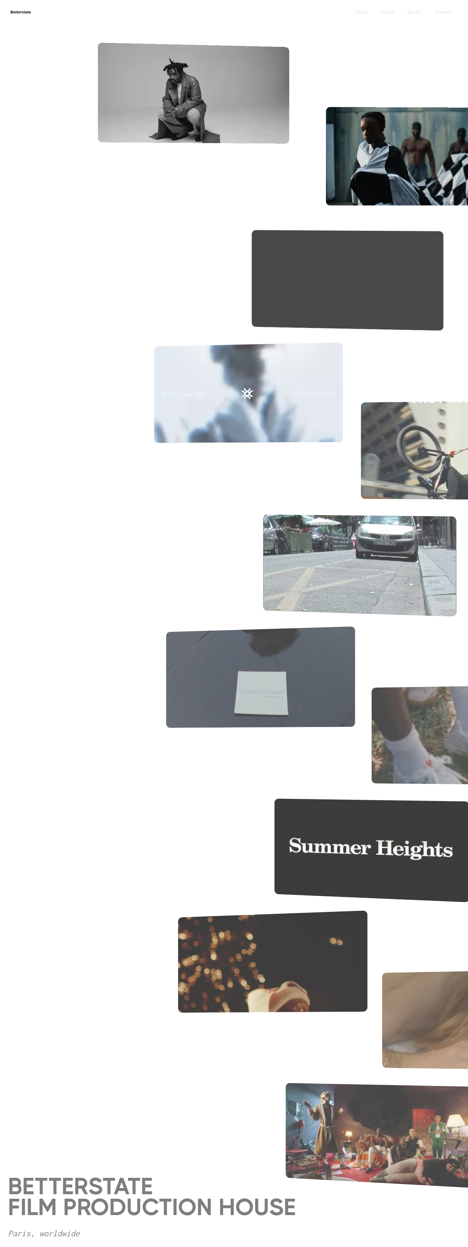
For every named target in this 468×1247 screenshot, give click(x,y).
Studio (414, 12)
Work (361, 12)
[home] (27, 12)
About (387, 12)
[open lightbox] (197, 94)
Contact (444, 12)
